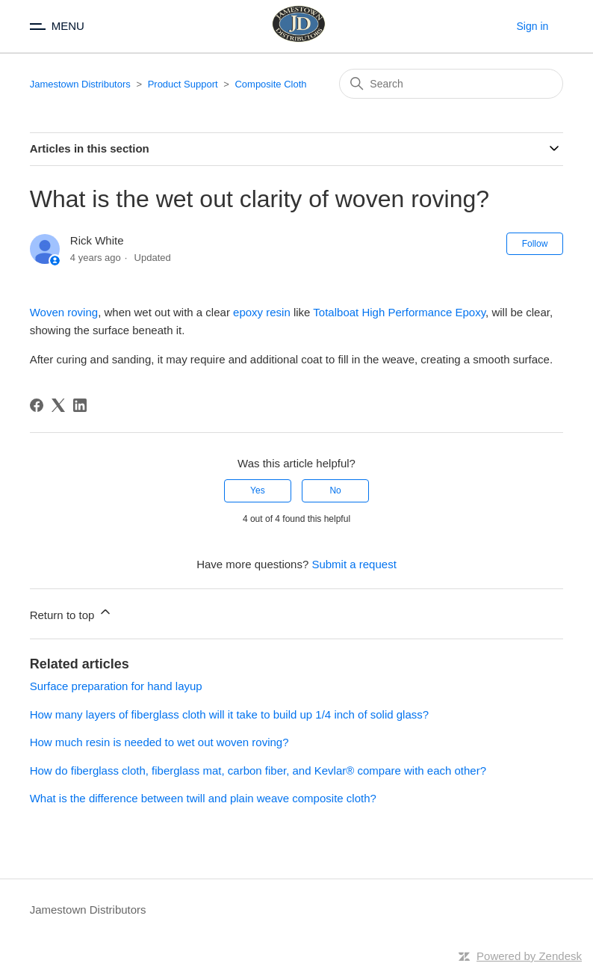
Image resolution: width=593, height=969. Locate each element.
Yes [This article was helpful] (257, 490)
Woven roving (64, 312)
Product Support (183, 84)
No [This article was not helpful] (335, 490)
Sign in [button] (533, 26)
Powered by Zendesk (529, 956)
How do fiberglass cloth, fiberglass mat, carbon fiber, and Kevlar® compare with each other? (258, 770)
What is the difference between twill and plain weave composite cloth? (203, 798)
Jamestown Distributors (80, 84)
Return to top (71, 612)
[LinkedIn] (80, 405)
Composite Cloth (270, 84)
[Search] (451, 84)
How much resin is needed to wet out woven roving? (159, 742)
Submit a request (353, 564)
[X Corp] (58, 405)
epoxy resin (262, 312)
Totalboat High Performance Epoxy (399, 312)
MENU (68, 25)
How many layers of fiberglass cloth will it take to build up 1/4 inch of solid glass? (229, 714)
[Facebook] (36, 405)
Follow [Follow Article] (535, 244)
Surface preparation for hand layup (116, 686)
